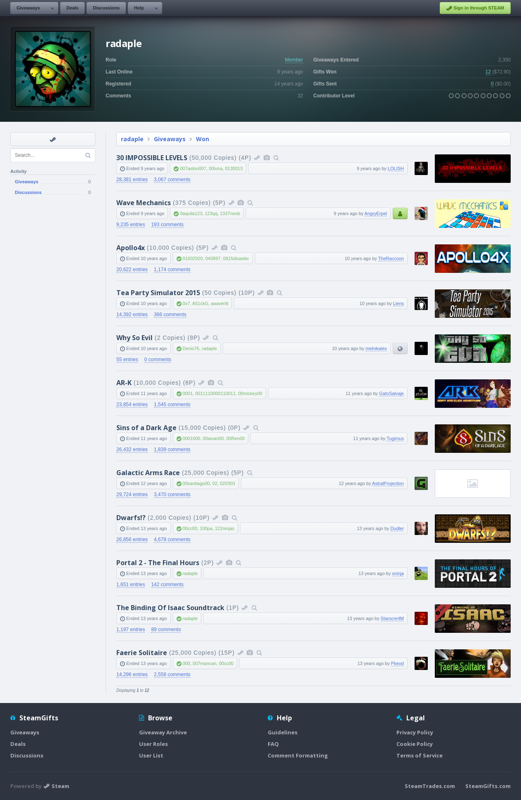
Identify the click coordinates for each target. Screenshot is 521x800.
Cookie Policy (414, 744)
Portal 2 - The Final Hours (157, 562)
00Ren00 (235, 438)
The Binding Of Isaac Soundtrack (170, 607)
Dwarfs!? (131, 517)
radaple (132, 139)
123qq (211, 213)
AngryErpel (376, 213)
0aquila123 (191, 213)
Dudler (397, 528)
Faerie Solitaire (141, 652)
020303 (227, 483)
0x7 (186, 303)
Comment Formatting (298, 755)
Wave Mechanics (143, 202)
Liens (398, 303)
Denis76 (191, 348)
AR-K (124, 382)
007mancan (205, 663)
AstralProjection (388, 483)
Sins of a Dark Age (146, 427)
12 (488, 72)
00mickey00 (250, 393)
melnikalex (376, 348)
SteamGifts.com (488, 786)
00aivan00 (213, 438)
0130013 (234, 168)
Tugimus (395, 438)
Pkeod (397, 663)
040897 (213, 258)
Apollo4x (130, 247)
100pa (206, 528)
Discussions (106, 7)
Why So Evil (134, 337)
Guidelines (282, 732)
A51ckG (200, 303)
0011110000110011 (215, 393)
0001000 (191, 438)
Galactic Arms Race (148, 472)
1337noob (230, 213)
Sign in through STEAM (475, 8)
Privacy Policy (414, 732)
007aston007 (193, 168)
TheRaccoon (391, 258)
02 (214, 483)
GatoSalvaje (391, 393)
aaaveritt (219, 303)
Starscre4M (392, 618)
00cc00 (190, 528)
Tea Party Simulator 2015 (158, 292)
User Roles (153, 744)
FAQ (273, 744)
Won (202, 139)
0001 (188, 393)
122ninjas (224, 528)
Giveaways (28, 7)
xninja (398, 573)
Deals (72, 7)
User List (151, 755)
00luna (215, 168)
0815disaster (236, 258)
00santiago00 (196, 483)
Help (139, 7)
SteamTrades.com (430, 786)
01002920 (193, 258)
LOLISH (396, 168)
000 (186, 663)
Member (294, 60)
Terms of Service (419, 755)
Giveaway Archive (163, 732)
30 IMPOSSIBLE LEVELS (151, 157)
